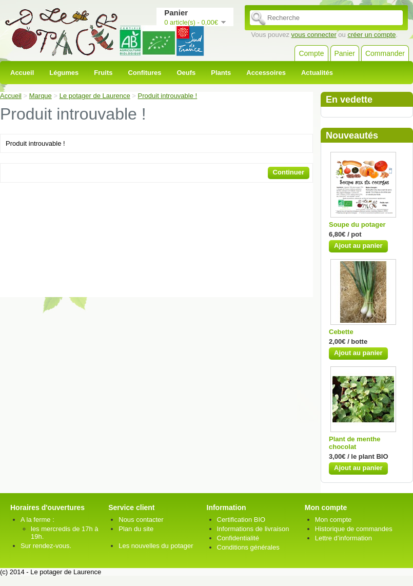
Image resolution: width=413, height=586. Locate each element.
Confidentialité (238, 538)
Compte (311, 53)
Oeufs (185, 72)
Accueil (22, 72)
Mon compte (333, 519)
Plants (221, 72)
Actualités (317, 72)
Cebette (341, 332)
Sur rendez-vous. (46, 546)
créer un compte (371, 34)
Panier (345, 53)
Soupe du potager (357, 224)
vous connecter (314, 34)
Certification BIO (241, 519)
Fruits (103, 72)
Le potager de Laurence (95, 96)
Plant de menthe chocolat (354, 443)
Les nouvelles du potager (156, 546)
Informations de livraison (253, 529)
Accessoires (266, 72)
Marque (40, 96)
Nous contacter (141, 519)
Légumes (63, 72)
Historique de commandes (353, 529)
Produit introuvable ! (168, 96)
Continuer (288, 172)
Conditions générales (248, 547)
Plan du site (136, 529)
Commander (385, 53)
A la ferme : (37, 519)
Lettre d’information (343, 538)
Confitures (144, 72)
